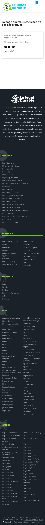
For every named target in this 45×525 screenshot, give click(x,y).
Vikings (26, 390)
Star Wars (27, 370)
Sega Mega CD (29, 468)
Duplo (25, 402)
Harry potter (7, 396)
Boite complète (8, 169)
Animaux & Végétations (11, 318)
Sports (25, 367)
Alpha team (6, 335)
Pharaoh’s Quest (29, 341)
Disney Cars (28, 405)
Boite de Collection (9, 213)
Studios (26, 373)
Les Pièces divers (9, 163)
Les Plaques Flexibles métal (13, 204)
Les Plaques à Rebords (11, 207)
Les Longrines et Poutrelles (13, 195)
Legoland (27, 411)
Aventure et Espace (9, 264)
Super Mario (28, 375)
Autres (4, 296)
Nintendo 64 (7, 478)
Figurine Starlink (8, 444)
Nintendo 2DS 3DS (30, 438)
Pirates (5, 250)
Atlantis (5, 350)
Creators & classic (9, 367)
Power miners (28, 349)
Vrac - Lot (27, 393)
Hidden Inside (7, 402)
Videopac (26, 482)
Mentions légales (31, 519)
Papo (4, 284)
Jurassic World (7, 408)
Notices (26, 335)
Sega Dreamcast (29, 477)
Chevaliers (6, 247)
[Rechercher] (24, 51)
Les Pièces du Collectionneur (13, 222)
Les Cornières (7, 189)
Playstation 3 (28, 450)
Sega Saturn (28, 474)
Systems (26, 378)
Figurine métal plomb (10, 293)
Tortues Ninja (28, 384)
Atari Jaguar (6, 466)
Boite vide (6, 172)
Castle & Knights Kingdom (8, 357)
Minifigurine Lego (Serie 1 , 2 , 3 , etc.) (11, 325)
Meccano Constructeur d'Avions (14, 216)
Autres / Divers (29, 494)
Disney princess (8, 381)
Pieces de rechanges (10, 241)
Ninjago (26, 332)
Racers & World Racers (32, 352)
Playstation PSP (29, 456)
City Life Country (8, 261)
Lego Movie (7, 410)
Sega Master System (31, 462)
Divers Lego (28, 414)
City (3, 364)
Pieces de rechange (9, 321)
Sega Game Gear (30, 480)
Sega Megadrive (29, 465)
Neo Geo (5, 469)
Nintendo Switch (8, 490)
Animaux (26, 244)
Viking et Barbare (30, 256)
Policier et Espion (30, 247)
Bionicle (5, 353)
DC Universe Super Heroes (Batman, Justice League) (11, 372)
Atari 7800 (6, 463)
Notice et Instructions (10, 166)
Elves (4, 384)
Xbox (25, 485)
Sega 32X (27, 471)
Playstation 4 (28, 453)
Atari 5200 (6, 461)
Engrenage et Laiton (10, 178)
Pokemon (6, 299)
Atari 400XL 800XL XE (31, 500)
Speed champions (30, 364)
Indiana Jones (7, 405)
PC (24, 441)
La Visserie (6, 187)
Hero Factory (7, 399)
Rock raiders (28, 355)
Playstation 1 (28, 444)
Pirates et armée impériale (29, 345)
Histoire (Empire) (29, 259)
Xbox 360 (27, 488)
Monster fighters (29, 326)
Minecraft (27, 323)
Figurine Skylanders (9, 433)
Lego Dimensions (30, 408)
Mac (25, 497)
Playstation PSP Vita (31, 459)
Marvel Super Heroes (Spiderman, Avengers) (32, 319)
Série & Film (28, 241)
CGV (41, 519)
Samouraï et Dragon (31, 253)
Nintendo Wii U (8, 487)
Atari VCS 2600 (8, 458)
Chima (4, 361)
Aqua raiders (7, 338)
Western (5, 259)
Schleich (5, 287)
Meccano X (6, 219)
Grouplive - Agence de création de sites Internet (23, 522)
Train (25, 387)
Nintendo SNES (8, 475)
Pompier (26, 250)
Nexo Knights (28, 329)
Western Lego (28, 396)
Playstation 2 (28, 447)
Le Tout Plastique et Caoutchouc (15, 184)
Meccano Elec (7, 175)
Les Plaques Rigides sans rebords (15, 210)
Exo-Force (6, 390)
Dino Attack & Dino (9, 378)
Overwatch (27, 338)
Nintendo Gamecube (10, 481)
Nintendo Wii (7, 484)
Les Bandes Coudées (10, 192)
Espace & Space (8, 387)
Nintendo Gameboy (10, 493)
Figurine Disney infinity (11, 436)
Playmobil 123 (28, 265)
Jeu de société (28, 399)
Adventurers (7, 329)
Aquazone (6, 341)
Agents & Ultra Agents (11, 332)
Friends (5, 393)
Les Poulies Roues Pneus (12, 181)
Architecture (7, 344)
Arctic (4, 347)
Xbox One (27, 491)
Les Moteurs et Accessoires (13, 198)
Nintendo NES (7, 472)
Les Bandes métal (9, 201)
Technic (26, 381)
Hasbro (5, 290)
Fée (24, 262)
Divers (4, 244)
